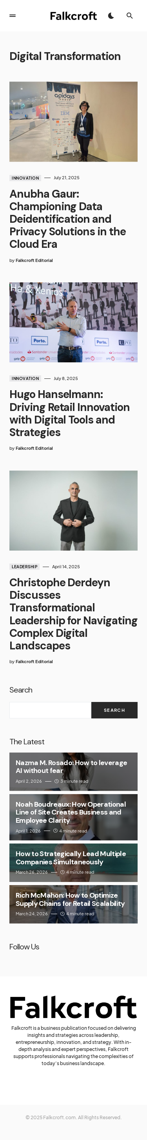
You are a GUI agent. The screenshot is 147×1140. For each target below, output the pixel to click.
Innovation (25, 178)
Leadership (24, 566)
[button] (12, 16)
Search (20, 690)
